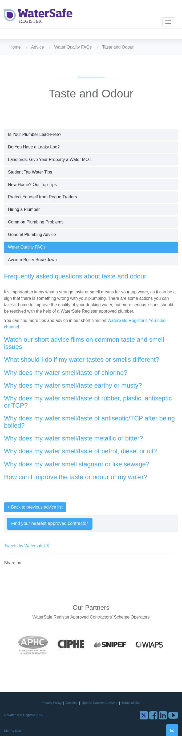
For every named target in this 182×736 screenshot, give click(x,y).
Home (15, 47)
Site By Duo (12, 731)
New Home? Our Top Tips (32, 184)
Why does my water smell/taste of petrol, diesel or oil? (80, 451)
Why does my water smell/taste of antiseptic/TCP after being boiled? (89, 422)
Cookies (72, 703)
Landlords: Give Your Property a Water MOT (49, 159)
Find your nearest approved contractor (49, 523)
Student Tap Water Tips (30, 172)
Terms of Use (131, 703)
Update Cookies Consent (100, 703)
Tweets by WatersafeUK (27, 546)
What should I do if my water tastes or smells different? (81, 359)
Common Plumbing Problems (35, 222)
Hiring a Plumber (24, 209)
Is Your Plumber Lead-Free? (34, 134)
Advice (37, 47)
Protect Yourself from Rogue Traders (42, 197)
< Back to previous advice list (35, 507)
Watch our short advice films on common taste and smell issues (84, 343)
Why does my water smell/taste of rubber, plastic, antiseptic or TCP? (88, 402)
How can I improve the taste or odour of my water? (75, 477)
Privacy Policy (52, 703)
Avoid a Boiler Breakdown (32, 259)
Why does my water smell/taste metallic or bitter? (73, 438)
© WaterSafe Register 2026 (23, 715)
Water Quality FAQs (73, 47)
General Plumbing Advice (32, 234)
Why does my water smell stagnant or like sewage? (76, 464)
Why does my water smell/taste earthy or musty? (73, 385)
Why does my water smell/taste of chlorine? (65, 372)
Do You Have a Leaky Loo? (34, 147)
